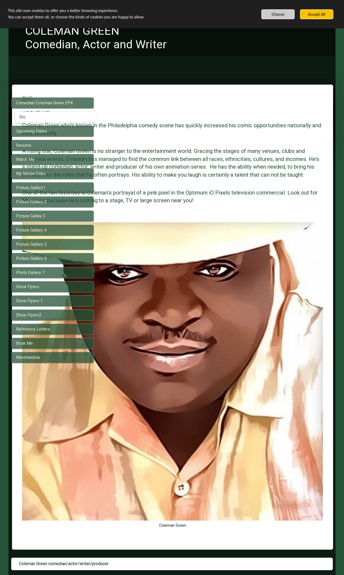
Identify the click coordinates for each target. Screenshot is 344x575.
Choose (278, 14)
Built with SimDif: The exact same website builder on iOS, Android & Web (170, 557)
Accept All (316, 14)
